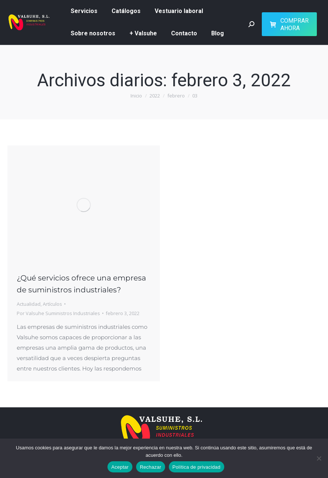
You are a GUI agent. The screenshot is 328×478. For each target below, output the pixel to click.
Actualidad (29, 327)
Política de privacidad (197, 467)
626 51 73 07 (22, 16)
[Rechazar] (318, 458)
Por (58, 336)
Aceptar (120, 467)
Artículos (52, 327)
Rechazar (150, 467)
